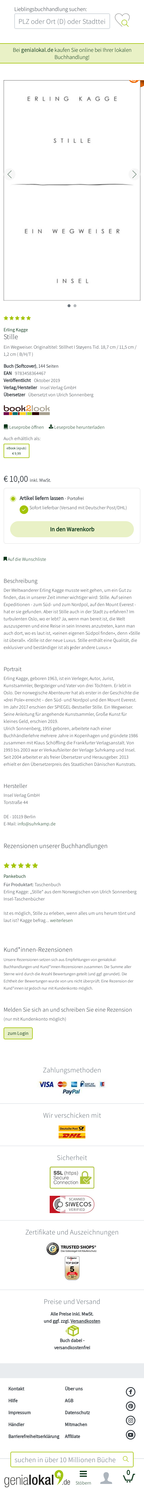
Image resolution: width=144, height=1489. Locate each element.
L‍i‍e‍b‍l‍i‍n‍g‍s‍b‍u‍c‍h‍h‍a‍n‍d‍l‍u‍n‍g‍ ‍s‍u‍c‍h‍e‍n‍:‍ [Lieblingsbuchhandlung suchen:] (50, 9)
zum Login (18, 1033)
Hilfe (13, 1401)
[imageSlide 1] (74, 305)
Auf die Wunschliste (25, 559)
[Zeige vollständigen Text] (72, 891)
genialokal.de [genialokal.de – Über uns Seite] (37, 50)
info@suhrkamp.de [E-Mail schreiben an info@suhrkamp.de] (37, 824)
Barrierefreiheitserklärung (33, 1436)
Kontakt (16, 1389)
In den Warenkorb (72, 529)
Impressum (19, 1412)
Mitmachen (76, 1424)
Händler (16, 1424)
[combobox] (65, 1459)
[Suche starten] (126, 1459)
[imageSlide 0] (69, 305)
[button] (83, 1480)
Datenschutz (77, 1412)
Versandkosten (85, 1321)
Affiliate (72, 1436)
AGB (69, 1401)
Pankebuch (15, 876)
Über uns (74, 1389)
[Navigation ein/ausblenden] (106, 1478)
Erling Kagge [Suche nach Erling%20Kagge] (16, 330)
